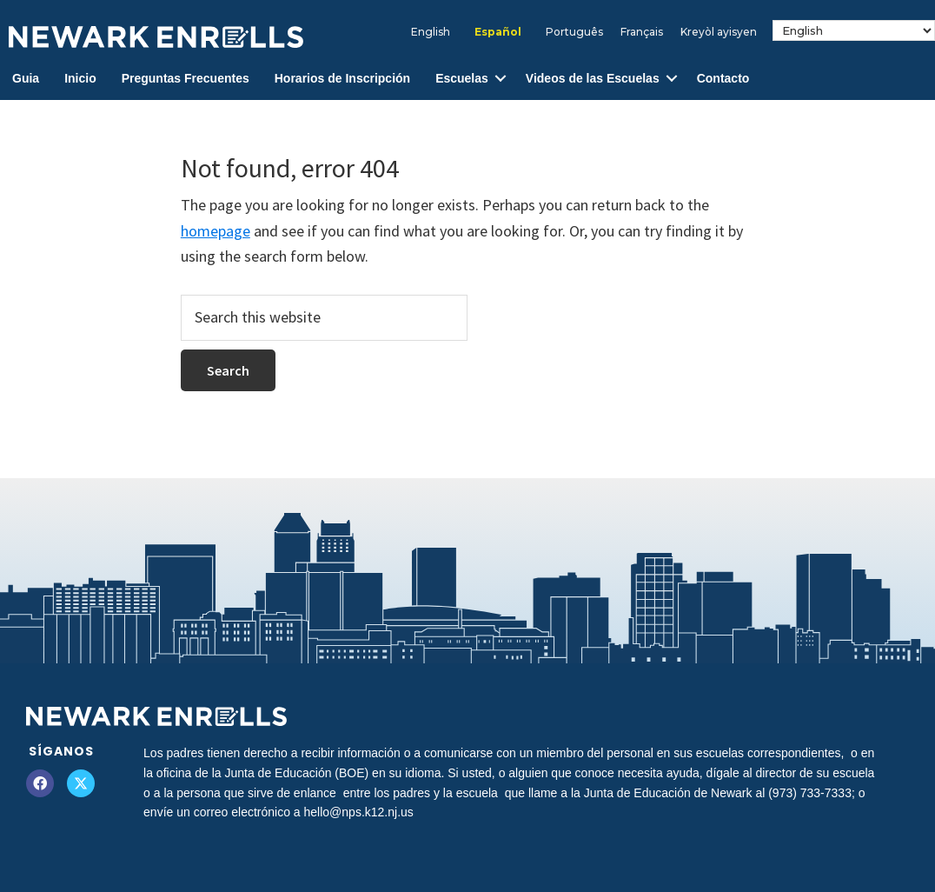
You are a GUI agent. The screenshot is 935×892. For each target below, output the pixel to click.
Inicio (80, 78)
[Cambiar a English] (430, 32)
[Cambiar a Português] (574, 32)
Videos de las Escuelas (593, 78)
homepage (215, 231)
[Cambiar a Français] (642, 32)
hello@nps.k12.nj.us (359, 812)
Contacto (723, 78)
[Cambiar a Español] (498, 32)
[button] (500, 79)
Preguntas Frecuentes (185, 78)
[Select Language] (854, 30)
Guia (25, 78)
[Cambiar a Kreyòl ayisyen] (719, 32)
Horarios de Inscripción (342, 78)
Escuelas (461, 78)
